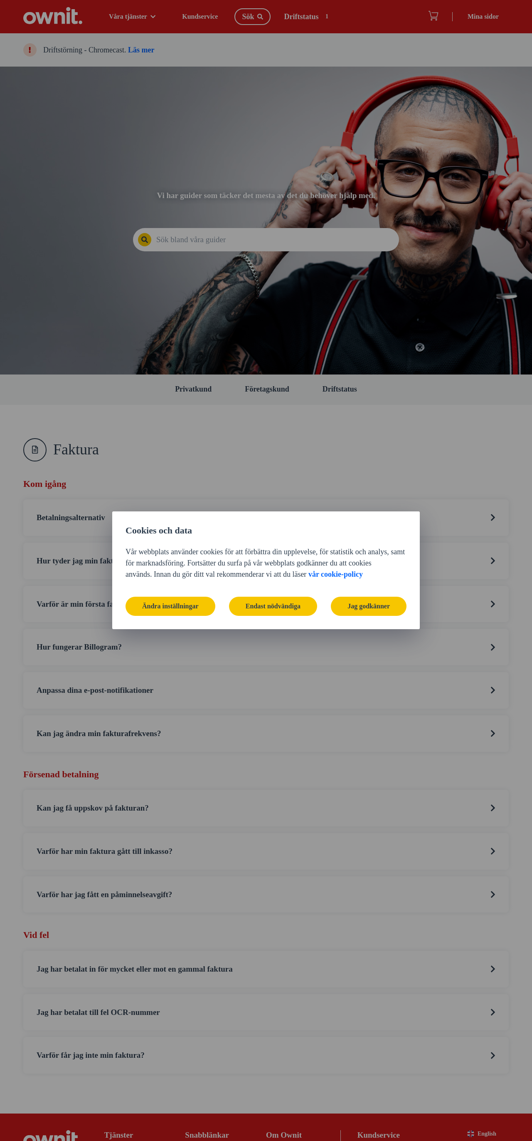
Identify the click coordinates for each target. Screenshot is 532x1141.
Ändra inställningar (170, 606)
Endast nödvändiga (273, 606)
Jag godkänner (368, 606)
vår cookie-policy (335, 574)
